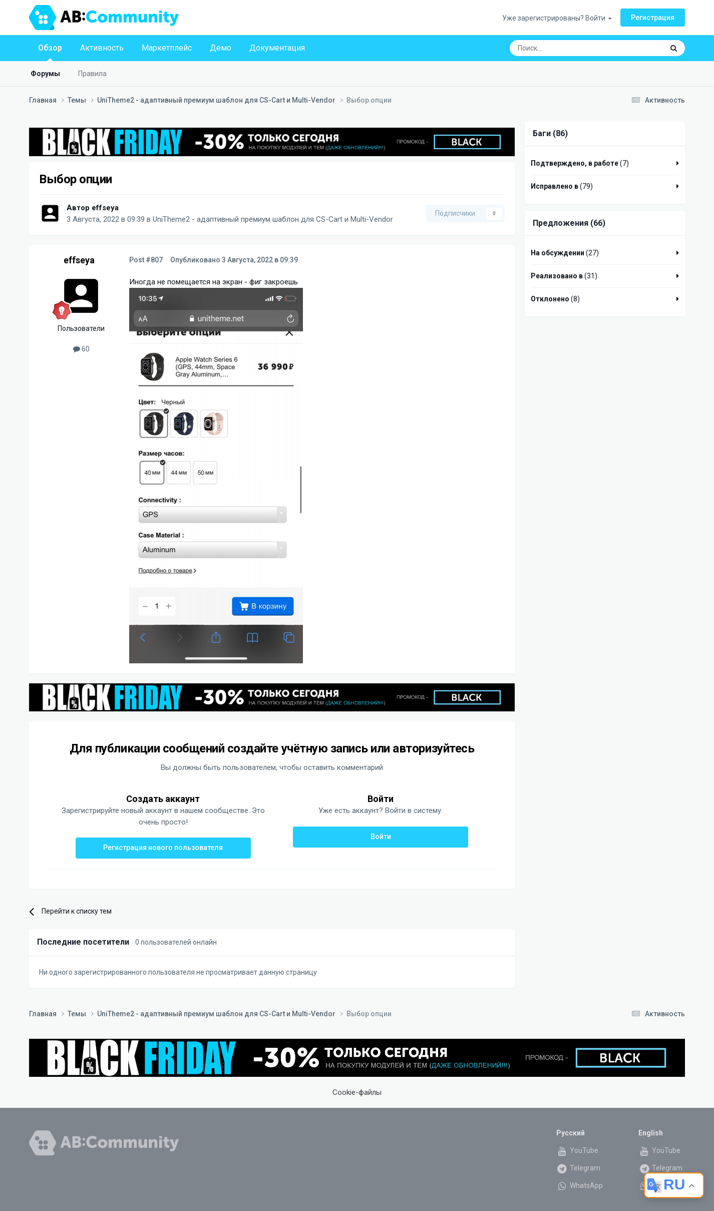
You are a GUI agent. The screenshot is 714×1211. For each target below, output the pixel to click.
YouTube (577, 1150)
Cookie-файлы (357, 1092)
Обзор (50, 52)
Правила (92, 74)
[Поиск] (563, 48)
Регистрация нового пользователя (163, 848)
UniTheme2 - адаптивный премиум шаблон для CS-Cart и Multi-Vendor (273, 219)
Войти (381, 837)
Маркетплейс (167, 48)
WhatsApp (579, 1185)
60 (81, 349)
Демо (220, 48)
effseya (105, 207)
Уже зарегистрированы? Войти (556, 18)
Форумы (45, 74)
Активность (102, 48)
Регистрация (652, 18)
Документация (277, 48)
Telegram (578, 1168)
